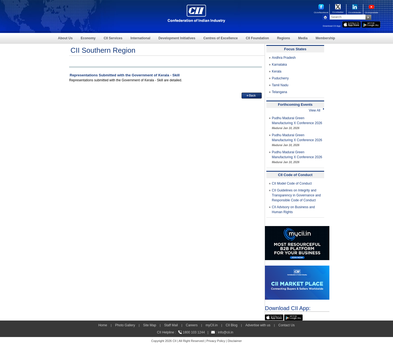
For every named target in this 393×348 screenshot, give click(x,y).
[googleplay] (371, 24)
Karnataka (279, 64)
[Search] (347, 17)
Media (303, 38)
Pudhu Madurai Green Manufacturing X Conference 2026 (297, 123)
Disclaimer (235, 341)
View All (316, 110)
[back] (252, 95)
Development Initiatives (176, 38)
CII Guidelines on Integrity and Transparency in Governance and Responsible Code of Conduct (296, 195)
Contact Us (286, 325)
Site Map (149, 325)
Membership (325, 38)
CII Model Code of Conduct (292, 183)
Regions (283, 38)
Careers (192, 325)
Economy (88, 38)
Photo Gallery (125, 325)
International (140, 38)
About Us (65, 38)
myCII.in (211, 325)
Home (102, 325)
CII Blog (231, 325)
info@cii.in (225, 332)
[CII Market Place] (297, 268)
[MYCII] (297, 228)
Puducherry (280, 78)
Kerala (276, 71)
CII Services (113, 38)
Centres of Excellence (221, 38)
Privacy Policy (215, 341)
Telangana (279, 92)
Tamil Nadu (280, 85)
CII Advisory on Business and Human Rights (293, 209)
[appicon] (351, 24)
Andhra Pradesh (284, 58)
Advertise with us (257, 325)
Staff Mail (171, 325)
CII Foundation (257, 38)
